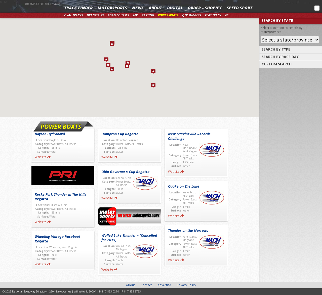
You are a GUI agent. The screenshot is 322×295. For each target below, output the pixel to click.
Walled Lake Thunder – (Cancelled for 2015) (129, 237)
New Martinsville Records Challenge (189, 136)
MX (135, 15)
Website (40, 157)
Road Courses (118, 15)
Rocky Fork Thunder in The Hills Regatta (60, 196)
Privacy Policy (186, 285)
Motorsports (112, 8)
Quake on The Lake (183, 186)
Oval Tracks (73, 15)
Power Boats (168, 15)
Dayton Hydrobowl (50, 134)
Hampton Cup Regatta (119, 134)
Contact (146, 285)
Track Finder (78, 8)
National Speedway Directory (31, 10)
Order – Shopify (205, 8)
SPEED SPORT (239, 8)
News (138, 8)
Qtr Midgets (191, 15)
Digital (175, 8)
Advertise (164, 285)
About (155, 8)
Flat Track (213, 15)
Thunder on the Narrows (188, 230)
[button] (108, 65)
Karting (148, 15)
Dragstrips (95, 15)
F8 (226, 15)
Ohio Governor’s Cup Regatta (125, 171)
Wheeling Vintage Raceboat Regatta (57, 238)
